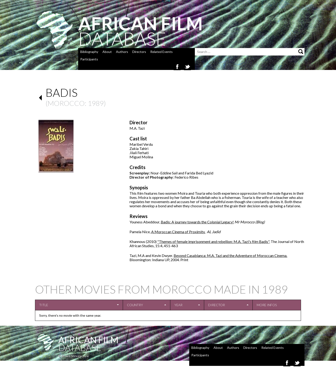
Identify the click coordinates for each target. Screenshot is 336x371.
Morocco (66, 103)
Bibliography (89, 52)
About (107, 52)
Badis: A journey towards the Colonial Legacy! (197, 222)
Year (178, 305)
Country (135, 305)
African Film (88, 339)
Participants (89, 59)
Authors (122, 52)
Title (43, 305)
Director (216, 305)
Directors (139, 52)
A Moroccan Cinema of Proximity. (178, 231)
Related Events (161, 52)
